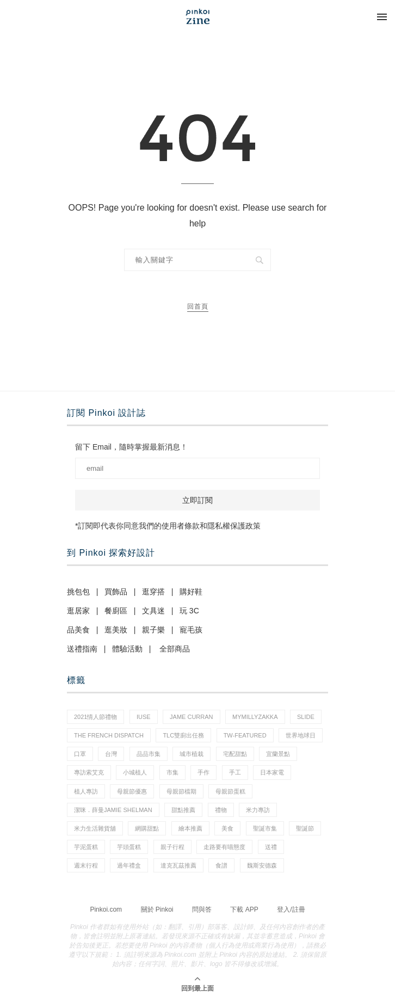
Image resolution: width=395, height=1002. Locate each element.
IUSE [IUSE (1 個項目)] (144, 717)
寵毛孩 (191, 629)
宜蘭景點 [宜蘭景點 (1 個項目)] (278, 754)
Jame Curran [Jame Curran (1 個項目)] (191, 717)
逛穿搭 (153, 591)
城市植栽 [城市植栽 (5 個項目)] (191, 754)
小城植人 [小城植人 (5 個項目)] (135, 772)
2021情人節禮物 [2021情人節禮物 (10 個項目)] (95, 717)
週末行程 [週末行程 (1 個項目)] (86, 865)
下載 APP (244, 909)
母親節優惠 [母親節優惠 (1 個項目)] (132, 791)
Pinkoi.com (106, 909)
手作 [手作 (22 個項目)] (203, 772)
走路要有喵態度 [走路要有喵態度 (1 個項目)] (224, 847)
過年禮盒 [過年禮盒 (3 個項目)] (129, 865)
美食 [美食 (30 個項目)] (227, 828)
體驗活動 (127, 648)
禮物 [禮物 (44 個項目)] (221, 810)
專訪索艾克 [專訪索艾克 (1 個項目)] (89, 772)
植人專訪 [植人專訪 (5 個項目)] (86, 791)
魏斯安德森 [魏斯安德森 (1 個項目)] (262, 865)
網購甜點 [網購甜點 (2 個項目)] (147, 828)
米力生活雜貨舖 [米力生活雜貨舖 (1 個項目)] (95, 828)
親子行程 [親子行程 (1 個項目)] (172, 847)
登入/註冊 (291, 909)
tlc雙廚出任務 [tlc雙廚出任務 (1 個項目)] (183, 735)
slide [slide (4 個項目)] (305, 717)
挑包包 (78, 591)
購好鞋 (191, 591)
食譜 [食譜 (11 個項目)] (221, 865)
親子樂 (153, 629)
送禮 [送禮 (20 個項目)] (271, 847)
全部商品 (174, 648)
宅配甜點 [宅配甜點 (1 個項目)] (235, 754)
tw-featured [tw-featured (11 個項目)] (245, 735)
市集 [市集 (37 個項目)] (172, 772)
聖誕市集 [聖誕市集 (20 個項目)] (265, 828)
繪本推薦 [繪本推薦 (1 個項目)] (190, 828)
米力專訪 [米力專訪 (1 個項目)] (258, 810)
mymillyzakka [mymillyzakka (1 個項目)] (255, 717)
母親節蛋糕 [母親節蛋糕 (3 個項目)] (230, 791)
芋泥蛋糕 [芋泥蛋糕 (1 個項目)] (86, 847)
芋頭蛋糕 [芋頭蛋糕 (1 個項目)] (129, 847)
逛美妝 (115, 629)
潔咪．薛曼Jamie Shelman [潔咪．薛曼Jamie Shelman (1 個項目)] (113, 810)
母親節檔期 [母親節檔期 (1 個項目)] (181, 791)
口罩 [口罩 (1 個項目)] (80, 754)
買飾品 (115, 591)
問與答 (202, 909)
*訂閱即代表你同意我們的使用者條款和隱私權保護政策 (168, 525)
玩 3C (189, 610)
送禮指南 (82, 648)
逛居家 (78, 610)
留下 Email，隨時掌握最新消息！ (131, 446)
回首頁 (197, 306)
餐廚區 (115, 610)
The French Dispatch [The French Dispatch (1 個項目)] (109, 735)
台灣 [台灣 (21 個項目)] (111, 754)
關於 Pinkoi (157, 909)
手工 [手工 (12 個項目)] (235, 772)
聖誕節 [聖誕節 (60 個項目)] (305, 828)
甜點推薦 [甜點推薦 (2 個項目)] (183, 810)
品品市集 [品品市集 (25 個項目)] (149, 754)
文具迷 (153, 610)
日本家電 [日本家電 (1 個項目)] (272, 772)
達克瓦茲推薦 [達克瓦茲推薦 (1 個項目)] (178, 865)
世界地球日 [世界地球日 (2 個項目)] (301, 735)
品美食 (78, 629)
